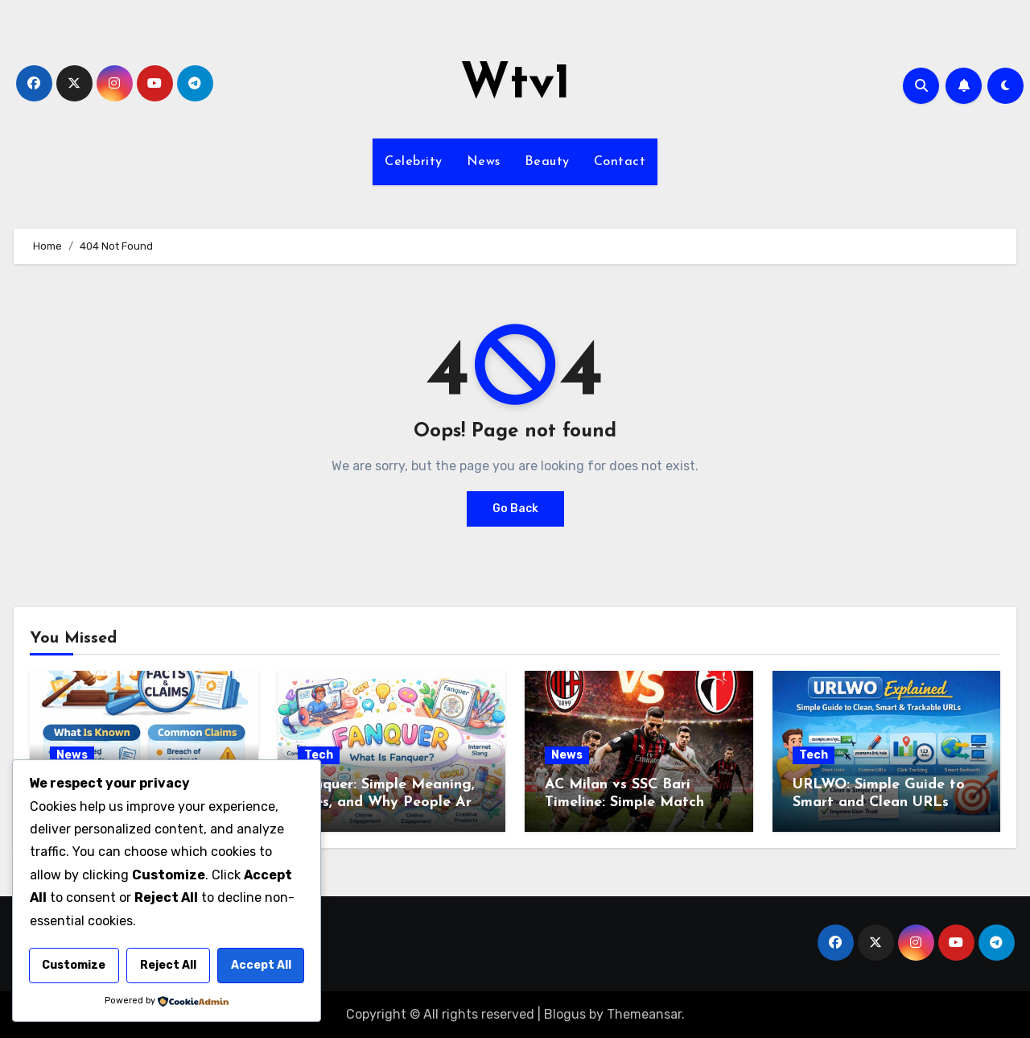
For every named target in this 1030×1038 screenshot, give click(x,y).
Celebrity (414, 161)
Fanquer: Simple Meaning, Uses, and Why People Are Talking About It (389, 802)
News (484, 161)
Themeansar (644, 1014)
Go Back (515, 508)
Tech (318, 755)
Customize (73, 965)
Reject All (168, 965)
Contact (620, 161)
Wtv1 (515, 85)
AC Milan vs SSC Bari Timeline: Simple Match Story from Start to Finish (634, 802)
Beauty (547, 161)
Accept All (261, 965)
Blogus (565, 1014)
